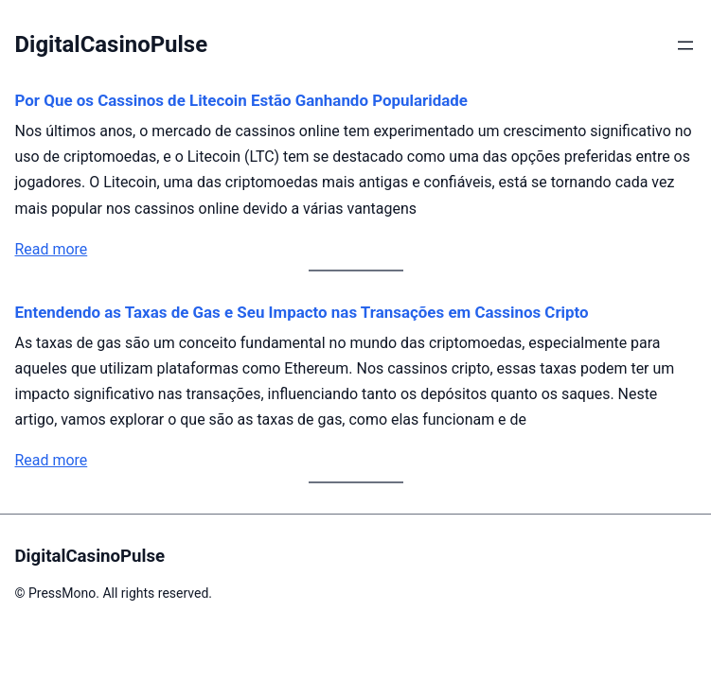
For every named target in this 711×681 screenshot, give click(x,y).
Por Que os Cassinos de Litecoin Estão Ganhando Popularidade (241, 100)
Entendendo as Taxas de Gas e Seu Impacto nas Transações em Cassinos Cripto (302, 312)
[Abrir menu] (685, 45)
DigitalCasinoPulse (111, 44)
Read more (51, 249)
